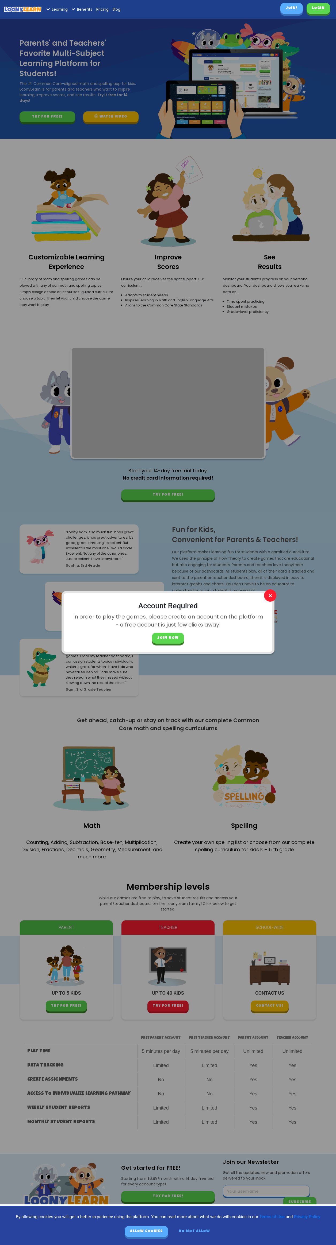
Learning (57, 9)
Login (318, 8)
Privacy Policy (307, 1216)
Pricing (102, 9)
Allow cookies (146, 1231)
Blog (116, 9)
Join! (291, 8)
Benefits (82, 9)
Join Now (168, 638)
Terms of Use (272, 1216)
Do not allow (194, 1231)
